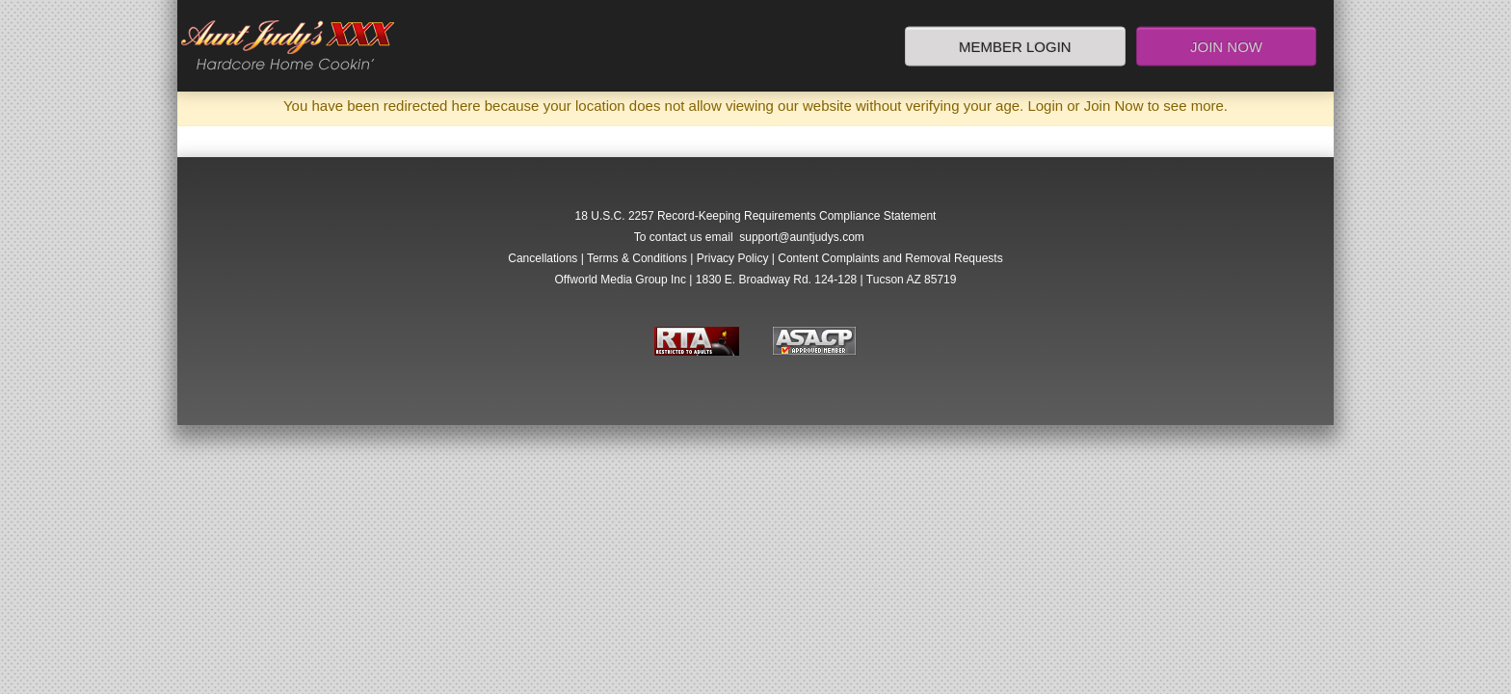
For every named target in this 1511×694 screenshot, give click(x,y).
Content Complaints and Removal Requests (890, 258)
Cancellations (542, 258)
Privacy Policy (733, 258)
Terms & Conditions (637, 258)
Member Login (1015, 46)
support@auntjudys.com (801, 237)
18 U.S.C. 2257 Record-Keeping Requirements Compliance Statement (756, 216)
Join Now (1226, 46)
